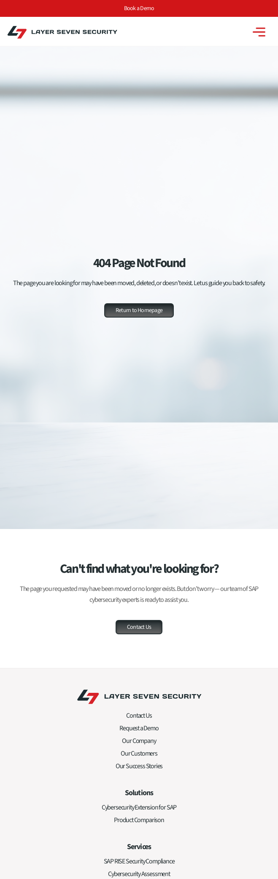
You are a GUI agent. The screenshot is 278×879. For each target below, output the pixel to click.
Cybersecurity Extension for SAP (139, 807)
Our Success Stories (139, 766)
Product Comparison (139, 820)
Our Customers (139, 753)
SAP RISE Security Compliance (139, 861)
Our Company (139, 740)
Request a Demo (138, 728)
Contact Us (138, 715)
